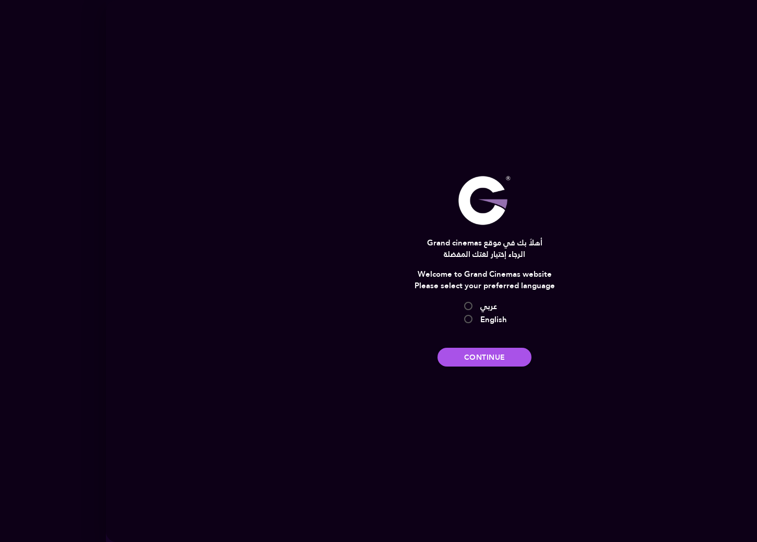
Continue (378, 357)
